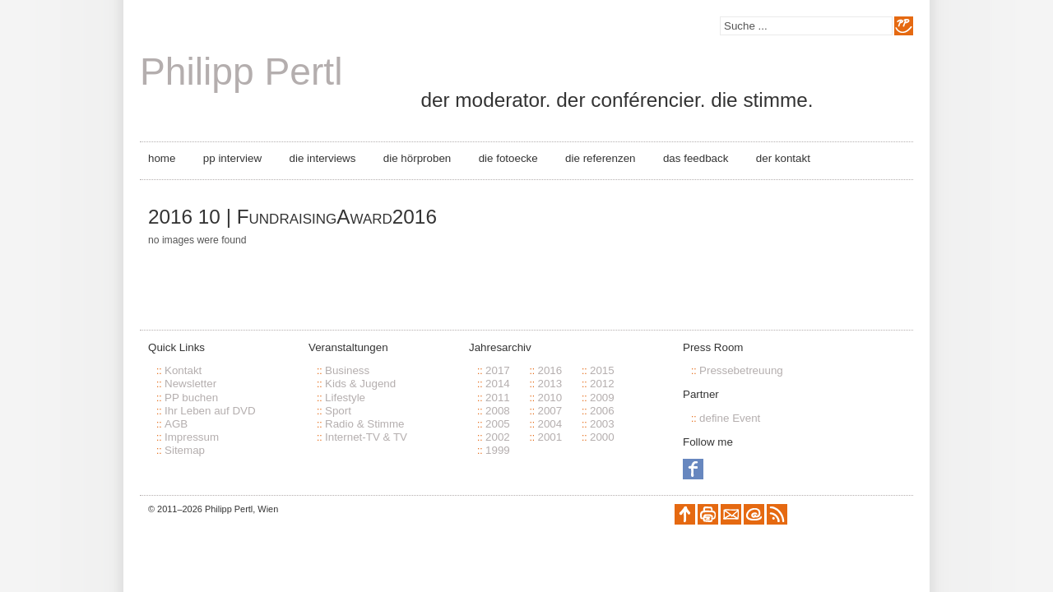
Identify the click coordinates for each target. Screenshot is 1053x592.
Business (347, 370)
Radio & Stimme (365, 424)
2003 (602, 424)
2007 (549, 411)
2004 (549, 424)
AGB (176, 424)
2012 (602, 383)
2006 (602, 411)
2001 (549, 437)
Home (161, 158)
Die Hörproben (417, 158)
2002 (497, 437)
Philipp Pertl (241, 71)
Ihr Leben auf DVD (210, 411)
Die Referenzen (600, 158)
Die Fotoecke (508, 158)
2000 (602, 437)
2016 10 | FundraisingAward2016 (292, 217)
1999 (497, 450)
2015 (602, 370)
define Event (729, 418)
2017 (497, 370)
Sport (338, 411)
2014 (497, 383)
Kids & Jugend (360, 383)
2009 (602, 397)
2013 (549, 383)
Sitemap (185, 450)
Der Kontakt (783, 158)
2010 (549, 397)
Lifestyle (345, 397)
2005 (497, 424)
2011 (497, 397)
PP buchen (191, 397)
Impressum (192, 437)
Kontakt (183, 370)
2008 (497, 411)
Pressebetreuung (741, 370)
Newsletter (190, 383)
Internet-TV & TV (366, 437)
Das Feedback (695, 158)
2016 (549, 370)
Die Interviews (323, 158)
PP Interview (232, 158)
